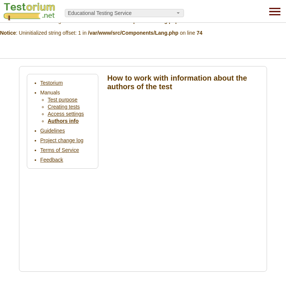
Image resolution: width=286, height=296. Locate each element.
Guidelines (52, 131)
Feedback (51, 160)
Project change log (61, 140)
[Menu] (274, 11)
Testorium (51, 83)
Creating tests (64, 107)
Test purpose (62, 100)
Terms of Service (59, 150)
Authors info (63, 121)
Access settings (66, 114)
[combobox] (124, 13)
